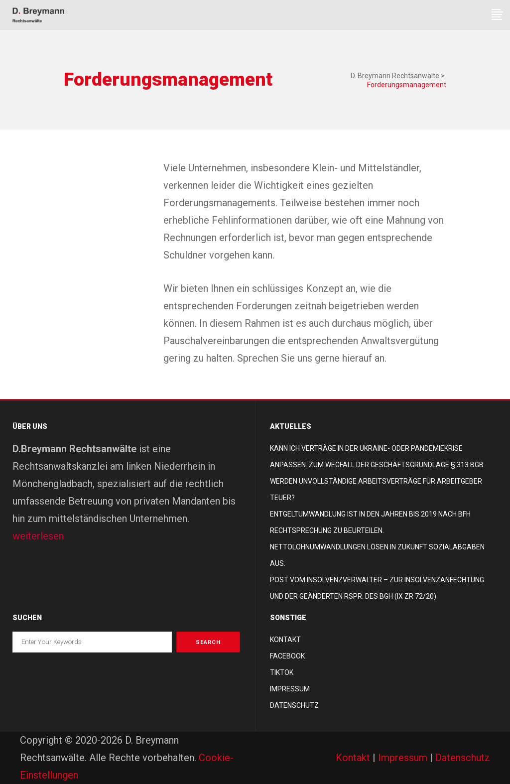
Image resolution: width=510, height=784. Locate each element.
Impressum (290, 689)
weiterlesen (38, 536)
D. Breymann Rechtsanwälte (395, 75)
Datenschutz (294, 705)
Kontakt (285, 640)
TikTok (281, 672)
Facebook (287, 656)
